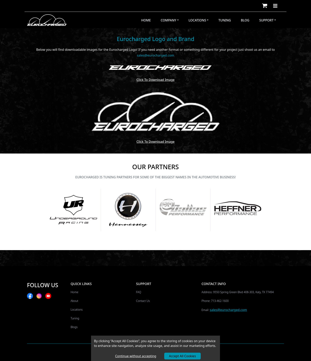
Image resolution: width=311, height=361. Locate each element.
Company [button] (168, 20)
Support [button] (266, 20)
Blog (245, 20)
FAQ (138, 292)
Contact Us (143, 301)
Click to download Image (155, 80)
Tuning (224, 20)
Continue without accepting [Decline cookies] (135, 356)
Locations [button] (197, 20)
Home (146, 20)
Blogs (74, 327)
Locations (77, 309)
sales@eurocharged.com (228, 310)
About (74, 301)
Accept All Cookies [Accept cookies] (182, 356)
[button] (264, 6)
